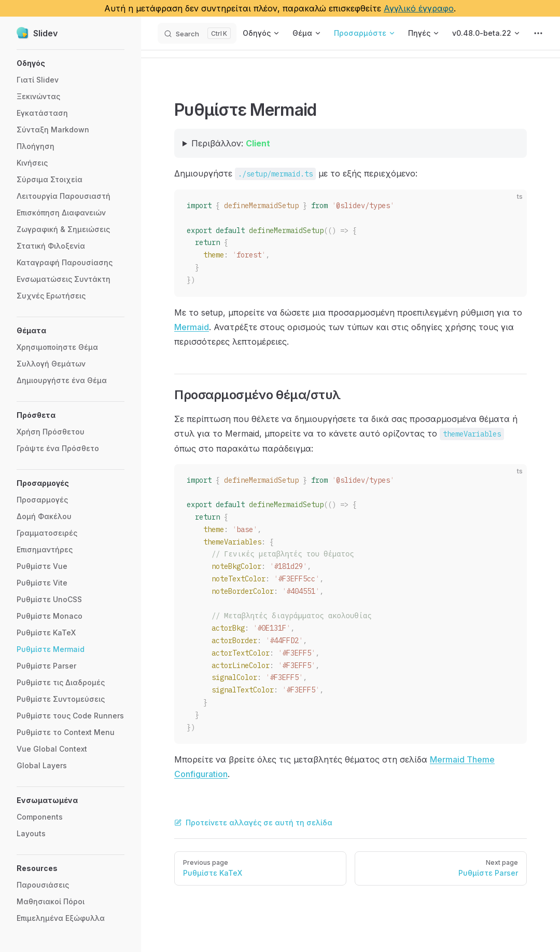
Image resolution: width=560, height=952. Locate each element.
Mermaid (191, 327)
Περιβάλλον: (230, 143)
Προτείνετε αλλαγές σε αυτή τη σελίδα (253, 822)
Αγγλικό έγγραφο (419, 8)
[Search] (197, 33)
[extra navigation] (538, 33)
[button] (70, 63)
